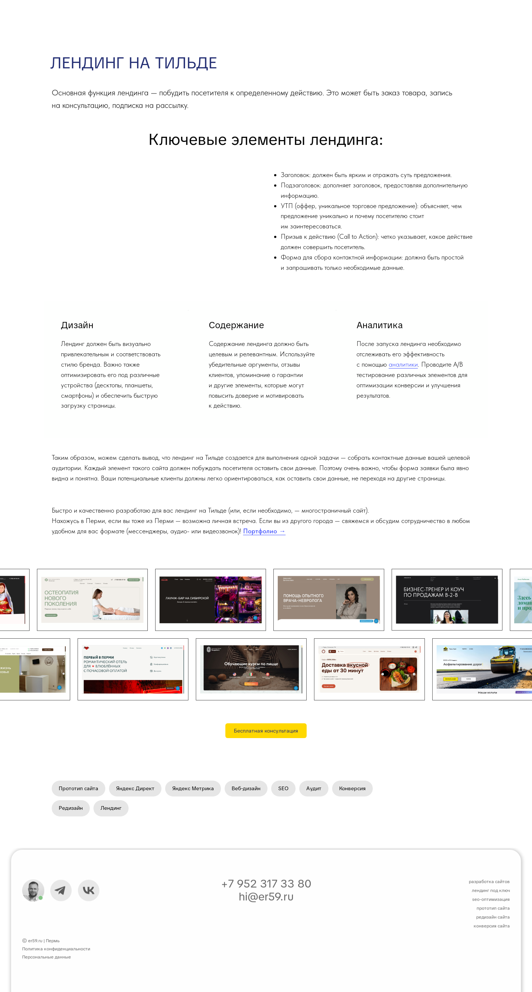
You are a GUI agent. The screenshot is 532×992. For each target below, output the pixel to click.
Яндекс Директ (135, 788)
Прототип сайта (78, 788)
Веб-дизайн (246, 788)
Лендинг (111, 808)
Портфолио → (264, 531)
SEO (283, 788)
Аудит (313, 788)
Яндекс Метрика (193, 788)
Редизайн (71, 808)
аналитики (403, 364)
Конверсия (352, 788)
